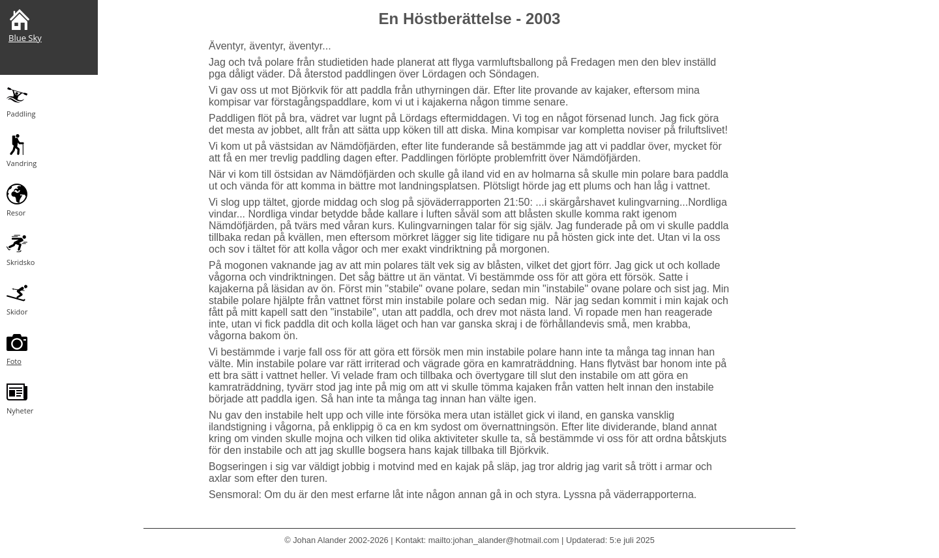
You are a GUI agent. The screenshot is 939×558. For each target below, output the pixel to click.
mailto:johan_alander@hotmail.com (493, 540)
